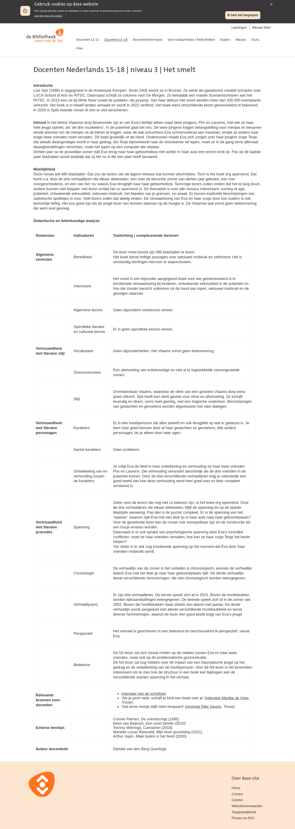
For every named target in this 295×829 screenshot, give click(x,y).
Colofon (237, 800)
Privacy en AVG (243, 818)
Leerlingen (239, 27)
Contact (237, 794)
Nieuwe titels (261, 27)
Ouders (225, 40)
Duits (255, 40)
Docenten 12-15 (87, 40)
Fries (79, 48)
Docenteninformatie (147, 40)
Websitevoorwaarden (247, 806)
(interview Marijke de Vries (227, 698)
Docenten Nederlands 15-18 (79, 70)
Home (236, 788)
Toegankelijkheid (244, 812)
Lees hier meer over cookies (48, 16)
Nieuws (241, 40)
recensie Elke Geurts (203, 706)
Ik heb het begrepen (242, 15)
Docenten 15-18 (116, 40)
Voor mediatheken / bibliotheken (191, 40)
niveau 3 (144, 70)
